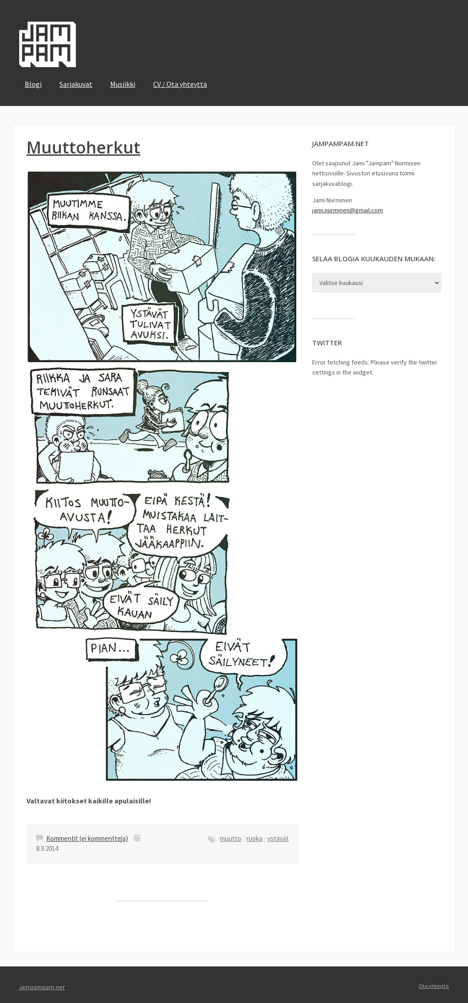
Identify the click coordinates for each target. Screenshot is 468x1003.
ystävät (278, 838)
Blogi (33, 84)
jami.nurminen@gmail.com (347, 210)
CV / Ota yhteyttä (180, 84)
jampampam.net (41, 987)
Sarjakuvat (75, 84)
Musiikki (122, 84)
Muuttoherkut (83, 147)
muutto (230, 838)
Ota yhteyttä (434, 985)
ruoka (254, 838)
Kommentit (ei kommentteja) (87, 838)
